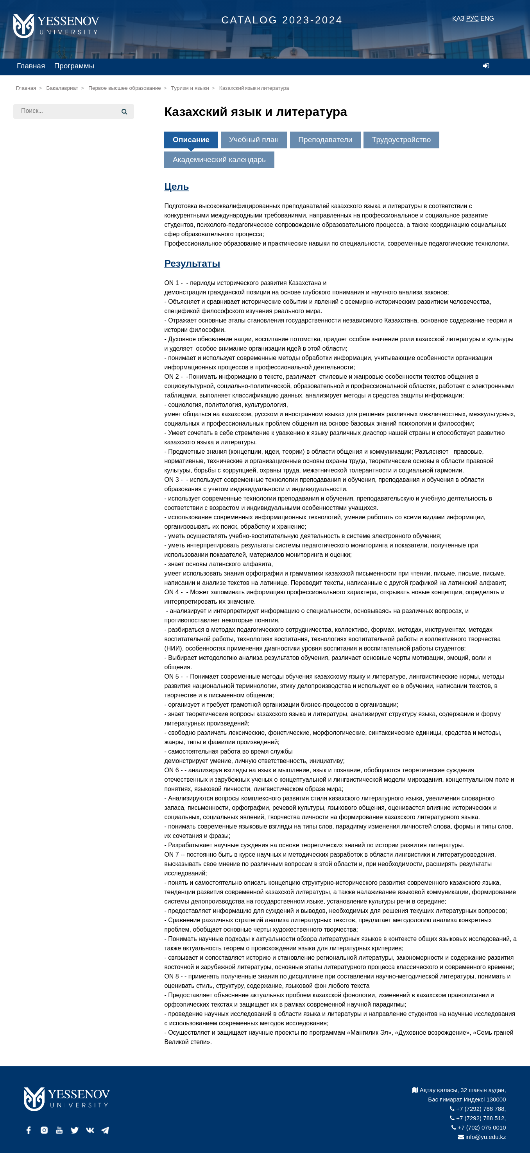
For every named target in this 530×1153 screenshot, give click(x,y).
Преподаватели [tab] (325, 139)
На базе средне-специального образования (70, 297)
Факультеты (38, 134)
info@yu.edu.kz (482, 1136)
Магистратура (44, 315)
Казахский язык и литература (254, 88)
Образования (46, 216)
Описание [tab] (191, 139)
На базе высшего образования (71, 279)
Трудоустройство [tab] (401, 139)
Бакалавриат (62, 88)
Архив (29, 359)
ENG (487, 18)
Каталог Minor (40, 343)
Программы (74, 66)
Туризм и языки (190, 88)
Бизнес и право (49, 202)
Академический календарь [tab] (219, 159)
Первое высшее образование (124, 88)
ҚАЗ (458, 18)
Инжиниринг (45, 188)
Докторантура (51, 329)
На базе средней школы (63, 162)
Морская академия (54, 175)
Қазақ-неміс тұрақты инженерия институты (73, 261)
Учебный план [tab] (254, 139)
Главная (31, 66)
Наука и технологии (55, 229)
